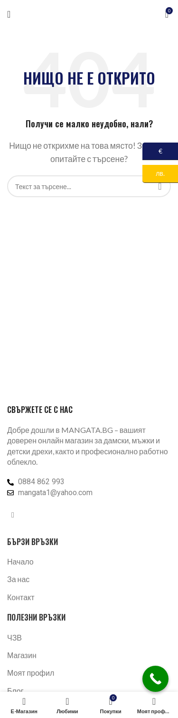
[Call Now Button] (155, 679)
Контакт (21, 597)
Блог (15, 690)
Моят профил (30, 672)
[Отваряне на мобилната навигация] (8, 14)
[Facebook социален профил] (13, 514)
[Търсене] (89, 186)
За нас (18, 579)
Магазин (22, 655)
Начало (20, 561)
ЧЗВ (14, 637)
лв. (153, 173)
